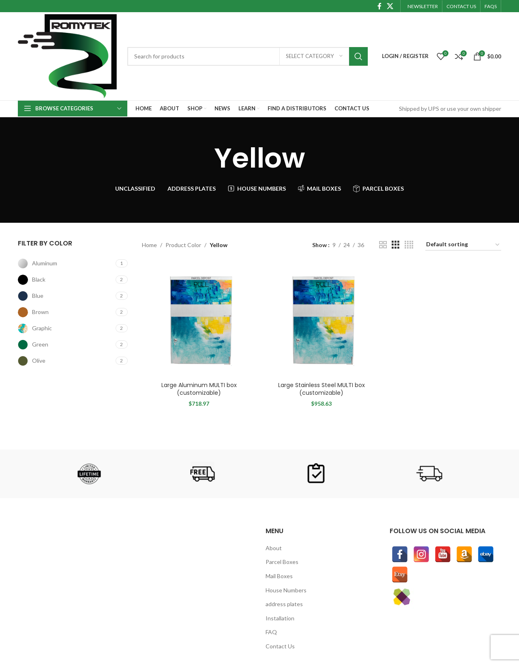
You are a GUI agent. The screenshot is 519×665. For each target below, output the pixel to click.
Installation (280, 618)
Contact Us (280, 646)
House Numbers (286, 590)
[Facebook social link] (379, 6)
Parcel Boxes (282, 561)
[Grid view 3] (395, 245)
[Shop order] (463, 245)
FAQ (271, 631)
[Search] (247, 56)
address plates (284, 603)
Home (149, 244)
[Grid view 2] (383, 245)
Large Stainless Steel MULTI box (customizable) (321, 389)
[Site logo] (68, 55)
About (274, 547)
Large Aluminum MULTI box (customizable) (199, 389)
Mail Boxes (279, 575)
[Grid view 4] (409, 245)
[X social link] (390, 6)
